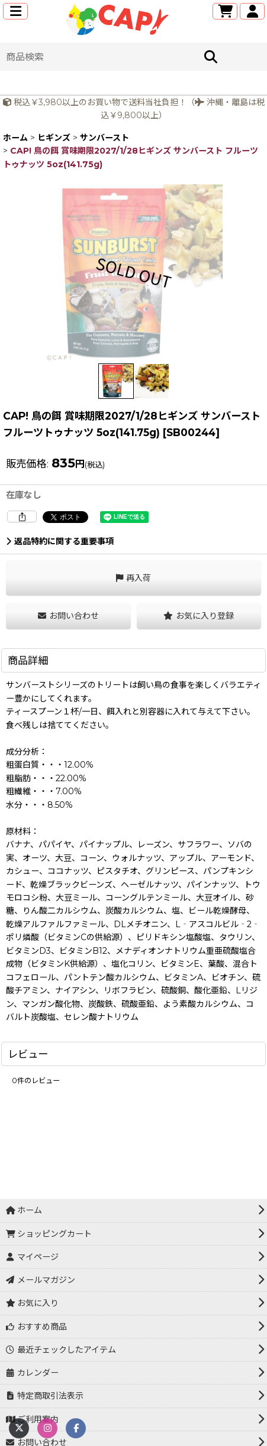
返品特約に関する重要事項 (60, 541)
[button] (15, 11)
